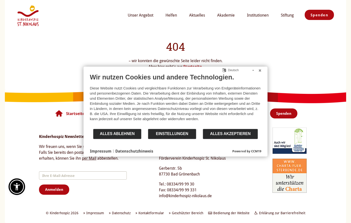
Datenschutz (121, 213)
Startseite (75, 113)
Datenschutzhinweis (134, 151)
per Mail (89, 158)
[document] (175, 101)
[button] (17, 187)
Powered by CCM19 (246, 151)
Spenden (319, 14)
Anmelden (54, 189)
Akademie (226, 15)
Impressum (100, 151)
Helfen (171, 15)
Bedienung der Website (231, 213)
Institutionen (258, 15)
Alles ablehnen (117, 134)
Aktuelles (197, 15)
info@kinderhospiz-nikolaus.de (185, 195)
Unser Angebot (140, 15)
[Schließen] (260, 70)
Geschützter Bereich (187, 213)
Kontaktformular (151, 213)
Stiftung (287, 15)
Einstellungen (172, 134)
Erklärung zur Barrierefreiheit (282, 213)
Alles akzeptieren (230, 134)
